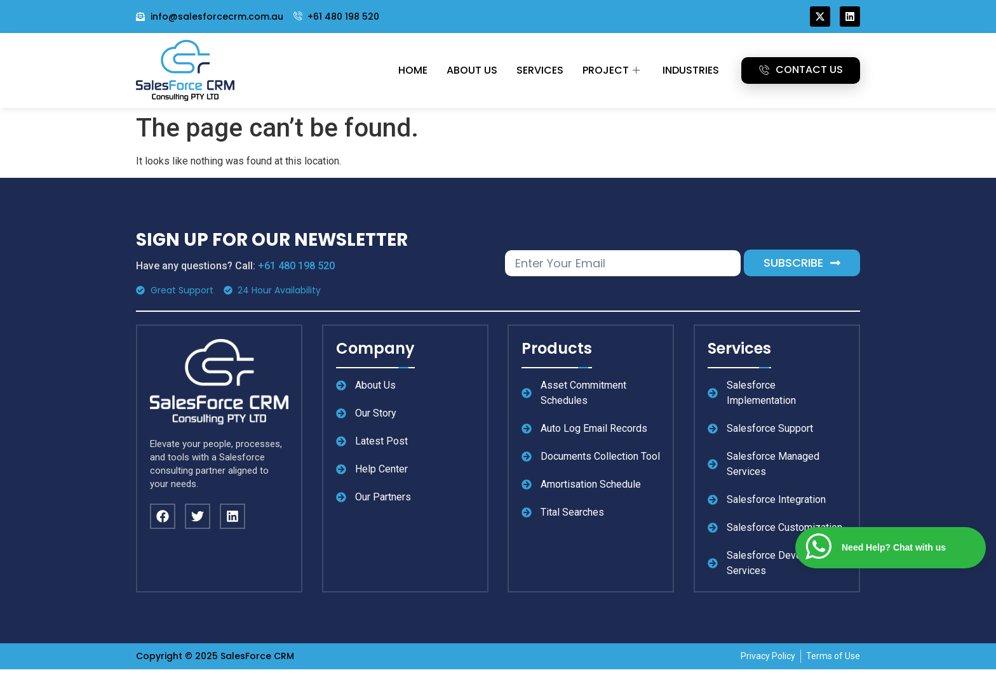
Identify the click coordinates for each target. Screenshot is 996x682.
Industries (691, 70)
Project (611, 70)
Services (539, 70)
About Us (472, 70)
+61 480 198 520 (296, 266)
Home (412, 70)
